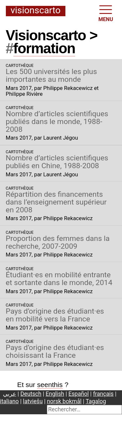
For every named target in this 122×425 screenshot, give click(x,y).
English (55, 394)
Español (78, 394)
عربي (9, 394)
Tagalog (96, 401)
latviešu (33, 401)
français (103, 394)
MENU (106, 12)
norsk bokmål (64, 401)
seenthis (50, 384)
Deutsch (30, 394)
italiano (9, 401)
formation (44, 48)
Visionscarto (36, 11)
